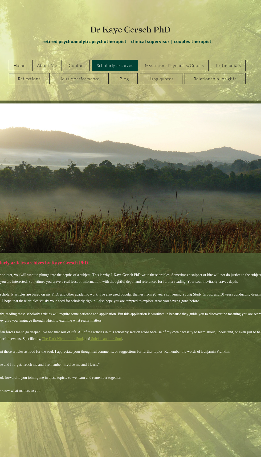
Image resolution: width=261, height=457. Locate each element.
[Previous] (3, 178)
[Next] (254, 178)
